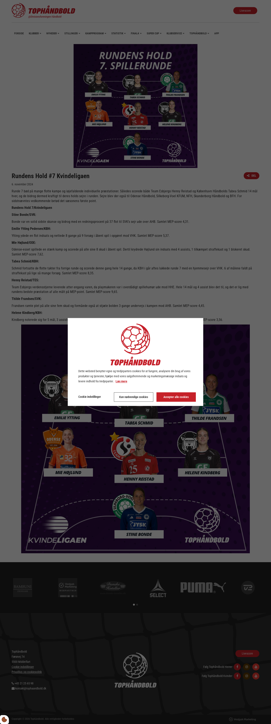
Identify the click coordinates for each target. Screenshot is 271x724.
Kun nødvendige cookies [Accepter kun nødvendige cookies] (133, 397)
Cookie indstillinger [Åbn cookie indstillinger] (89, 397)
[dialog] (135, 362)
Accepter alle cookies (176, 397)
